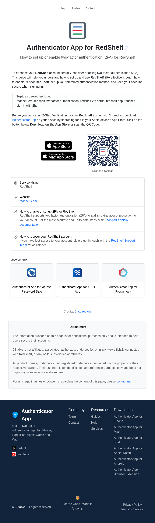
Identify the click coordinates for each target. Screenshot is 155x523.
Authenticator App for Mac (128, 429)
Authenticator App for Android (128, 461)
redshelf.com (28, 201)
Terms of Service (132, 509)
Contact (90, 8)
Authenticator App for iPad (128, 440)
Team (72, 416)
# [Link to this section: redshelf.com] (126, 47)
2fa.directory (83, 311)
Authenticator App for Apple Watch (128, 451)
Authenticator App (24, 120)
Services (97, 428)
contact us (123, 381)
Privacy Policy (132, 504)
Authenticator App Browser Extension (126, 472)
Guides (75, 8)
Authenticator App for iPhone (128, 419)
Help (63, 8)
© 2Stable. (19, 507)
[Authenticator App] (32, 415)
